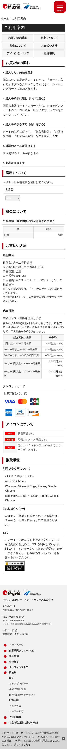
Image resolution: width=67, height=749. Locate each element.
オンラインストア (18, 667)
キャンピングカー (18, 683)
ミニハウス (15, 705)
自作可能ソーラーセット (22, 694)
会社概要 (14, 661)
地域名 (9, 189)
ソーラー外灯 (16, 711)
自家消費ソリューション (22, 650)
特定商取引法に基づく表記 (23, 722)
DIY (11, 678)
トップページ (16, 644)
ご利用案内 (15, 717)
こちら (27, 744)
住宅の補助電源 (17, 689)
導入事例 (14, 656)
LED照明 (14, 700)
